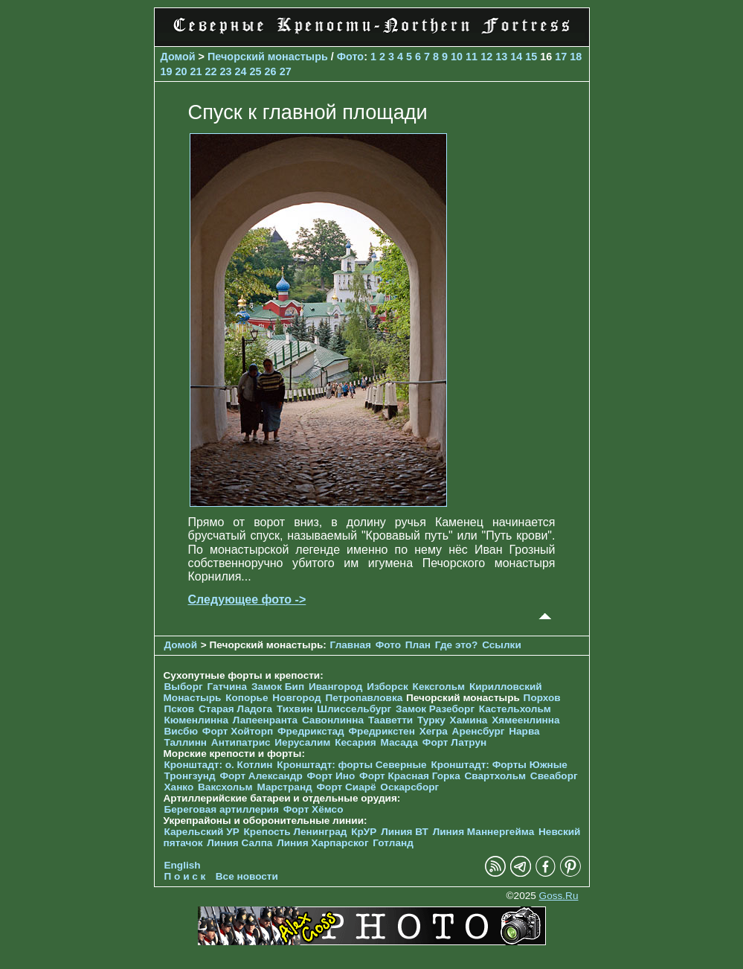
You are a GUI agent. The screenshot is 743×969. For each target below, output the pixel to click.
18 (576, 57)
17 (561, 57)
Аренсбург (478, 731)
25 (256, 71)
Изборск (387, 686)
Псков (179, 708)
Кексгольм (439, 686)
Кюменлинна (196, 720)
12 (486, 57)
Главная (350, 644)
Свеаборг (554, 775)
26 (271, 71)
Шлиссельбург (354, 708)
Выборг (183, 686)
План (418, 644)
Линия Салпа (239, 842)
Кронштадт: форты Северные (351, 764)
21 (196, 71)
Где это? (456, 644)
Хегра (433, 731)
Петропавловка (363, 697)
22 (211, 71)
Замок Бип (277, 686)
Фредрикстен (382, 731)
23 (226, 71)
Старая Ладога (235, 708)
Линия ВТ (404, 831)
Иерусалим (302, 742)
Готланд (393, 842)
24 (241, 71)
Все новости (247, 876)
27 (286, 71)
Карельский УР (201, 831)
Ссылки (501, 644)
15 (531, 57)
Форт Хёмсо (313, 809)
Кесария (355, 742)
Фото (350, 57)
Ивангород (336, 686)
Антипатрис (241, 742)
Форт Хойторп (237, 731)
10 (457, 57)
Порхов (542, 697)
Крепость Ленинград (295, 831)
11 (471, 57)
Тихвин (295, 708)
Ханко (179, 787)
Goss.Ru (559, 895)
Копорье (246, 697)
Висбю (181, 731)
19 (167, 71)
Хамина (469, 720)
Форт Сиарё (346, 787)
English (182, 865)
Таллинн (186, 742)
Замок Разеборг (435, 708)
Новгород (296, 697)
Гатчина (227, 686)
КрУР (363, 831)
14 (516, 57)
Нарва (524, 731)
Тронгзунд (190, 775)
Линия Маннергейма (484, 831)
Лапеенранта (265, 720)
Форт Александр (260, 775)
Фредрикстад (310, 731)
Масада (399, 742)
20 (181, 71)
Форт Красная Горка (409, 775)
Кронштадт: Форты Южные (499, 764)
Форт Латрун (454, 742)
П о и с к (185, 876)
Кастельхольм (515, 708)
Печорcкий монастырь (268, 57)
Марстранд (284, 787)
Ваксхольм (225, 787)
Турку (431, 720)
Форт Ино (331, 775)
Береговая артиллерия (221, 809)
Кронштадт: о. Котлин (218, 764)
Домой (178, 57)
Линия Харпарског (322, 842)
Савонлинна (333, 720)
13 (501, 57)
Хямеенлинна (525, 720)
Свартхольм (496, 775)
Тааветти (390, 720)
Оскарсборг (409, 787)
